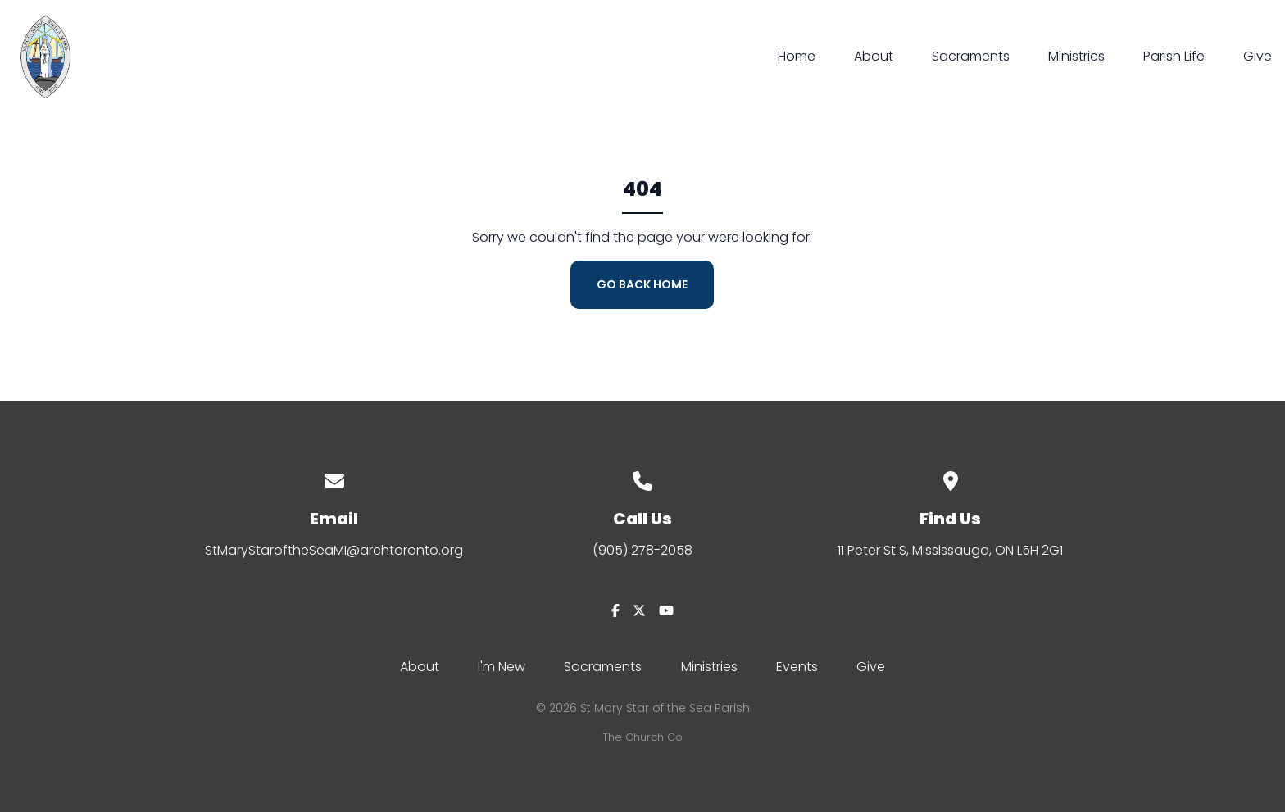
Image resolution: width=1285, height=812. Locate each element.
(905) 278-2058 (642, 550)
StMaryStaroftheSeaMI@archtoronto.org (334, 550)
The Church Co (642, 737)
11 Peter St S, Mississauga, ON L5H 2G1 (950, 550)
